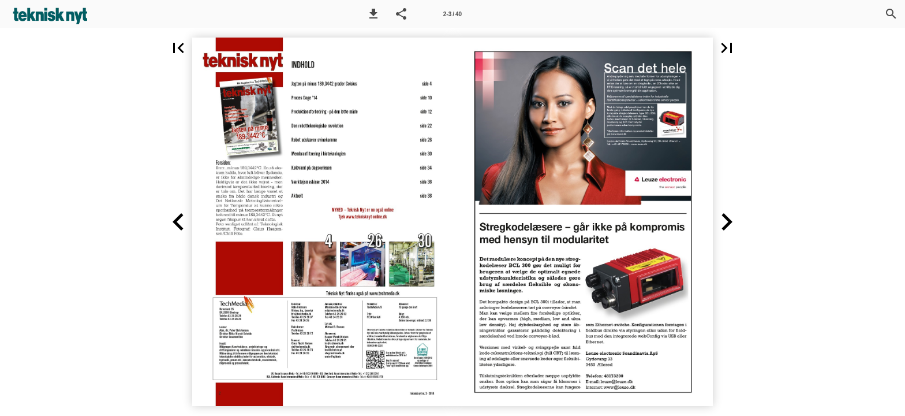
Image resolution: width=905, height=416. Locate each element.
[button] (373, 14)
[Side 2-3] (452, 14)
